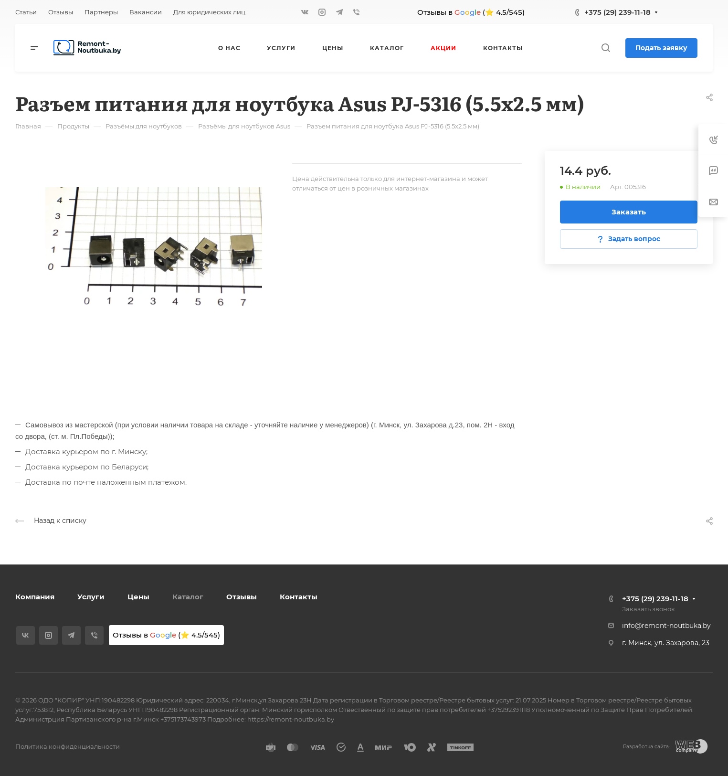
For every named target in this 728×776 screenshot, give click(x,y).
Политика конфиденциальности (67, 746)
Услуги (91, 596)
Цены (138, 596)
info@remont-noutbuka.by (666, 625)
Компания (34, 596)
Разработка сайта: (646, 747)
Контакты (298, 596)
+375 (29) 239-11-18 (617, 12)
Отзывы (241, 596)
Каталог (187, 596)
